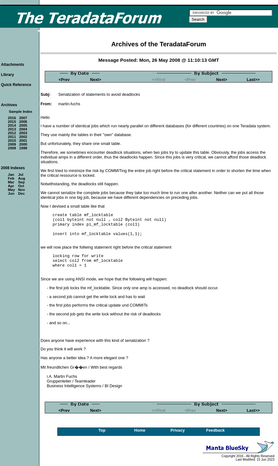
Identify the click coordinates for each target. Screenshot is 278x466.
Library (7, 74)
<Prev (64, 79)
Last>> (253, 79)
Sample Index (20, 111)
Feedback (215, 430)
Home (140, 430)
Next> (95, 79)
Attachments (12, 64)
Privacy (178, 430)
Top (102, 430)
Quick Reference (16, 85)
